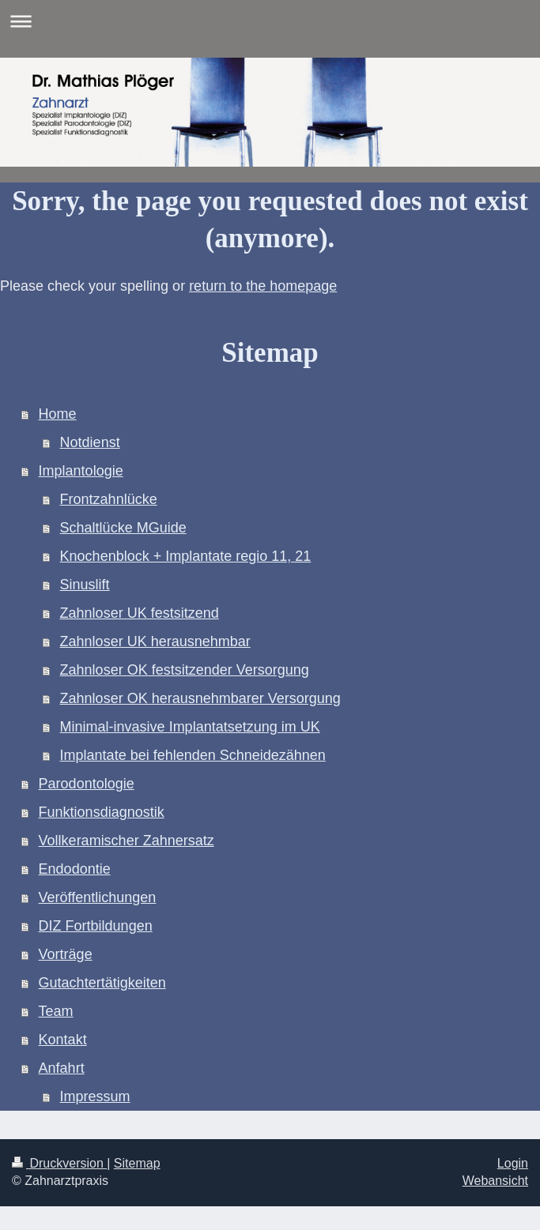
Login (512, 1163)
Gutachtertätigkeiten (102, 983)
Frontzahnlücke (108, 499)
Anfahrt (62, 1068)
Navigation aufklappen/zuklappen (270, 21)
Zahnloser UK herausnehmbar (155, 641)
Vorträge (66, 954)
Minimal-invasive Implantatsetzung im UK (190, 727)
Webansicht (495, 1180)
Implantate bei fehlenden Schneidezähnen (193, 755)
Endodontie (75, 869)
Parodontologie (86, 784)
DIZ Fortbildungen (96, 926)
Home (58, 414)
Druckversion (59, 1163)
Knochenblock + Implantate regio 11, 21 (186, 556)
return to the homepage (263, 286)
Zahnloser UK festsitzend (139, 613)
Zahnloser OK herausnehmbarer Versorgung (200, 698)
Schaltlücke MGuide (123, 528)
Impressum (95, 1096)
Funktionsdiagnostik (101, 812)
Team (56, 1011)
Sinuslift (85, 584)
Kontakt (63, 1040)
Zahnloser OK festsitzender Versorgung (184, 670)
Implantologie (81, 471)
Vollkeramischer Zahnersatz (126, 840)
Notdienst (90, 442)
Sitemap (137, 1163)
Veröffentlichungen (98, 897)
